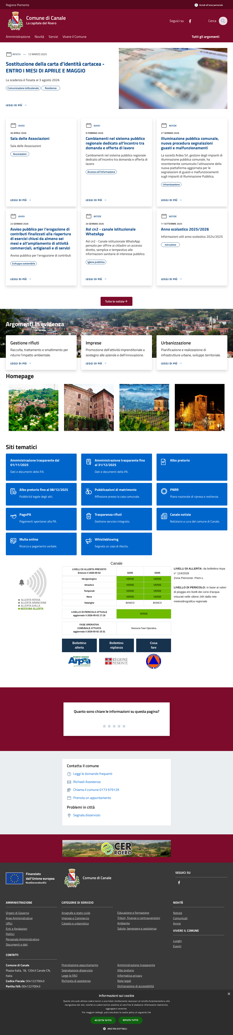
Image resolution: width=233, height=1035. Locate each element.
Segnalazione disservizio (77, 970)
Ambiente (123, 923)
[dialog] (116, 1012)
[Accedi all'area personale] (208, 5)
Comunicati (180, 918)
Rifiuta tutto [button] (130, 1020)
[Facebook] (187, 20)
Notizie (169, 125)
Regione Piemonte (17, 5)
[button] (116, 1028)
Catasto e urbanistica (75, 923)
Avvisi (16, 54)
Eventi (177, 946)
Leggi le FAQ (69, 975)
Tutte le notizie (116, 301)
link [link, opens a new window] (149, 1012)
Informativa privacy (129, 975)
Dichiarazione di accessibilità (135, 986)
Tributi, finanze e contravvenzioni (138, 918)
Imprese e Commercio (75, 918)
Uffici (9, 923)
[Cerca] (222, 20)
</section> (116, 619)
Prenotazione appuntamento (80, 965)
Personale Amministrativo (22, 939)
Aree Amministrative (19, 918)
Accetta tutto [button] (103, 1020)
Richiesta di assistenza (76, 981)
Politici (10, 934)
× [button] (228, 994)
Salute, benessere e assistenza (137, 928)
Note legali (124, 981)
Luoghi (177, 941)
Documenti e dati (17, 944)
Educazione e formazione (133, 912)
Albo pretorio (125, 970)
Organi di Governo (17, 913)
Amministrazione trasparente (136, 965)
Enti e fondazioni (16, 928)
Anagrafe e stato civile (76, 913)
